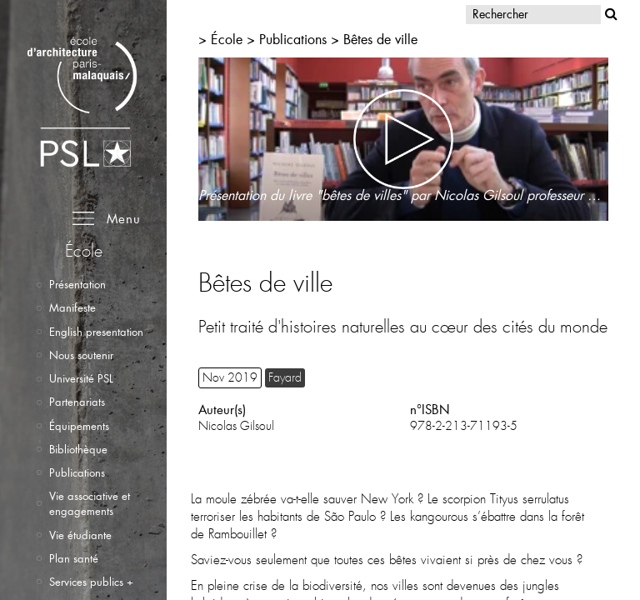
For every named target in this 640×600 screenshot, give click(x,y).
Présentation (77, 284)
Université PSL (81, 378)
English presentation (96, 331)
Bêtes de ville (380, 39)
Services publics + (91, 581)
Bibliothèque (78, 449)
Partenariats (77, 401)
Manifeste (72, 307)
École (226, 39)
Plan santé (73, 558)
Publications (77, 472)
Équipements (79, 425)
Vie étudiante (80, 535)
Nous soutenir (81, 355)
